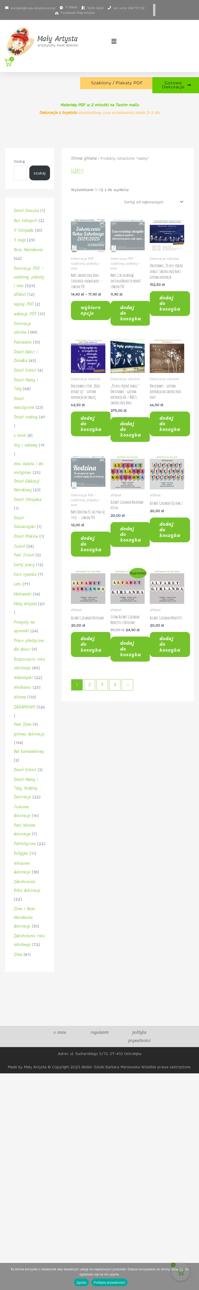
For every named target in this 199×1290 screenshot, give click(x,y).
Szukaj (19, 161)
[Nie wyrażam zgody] (192, 1276)
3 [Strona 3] (102, 684)
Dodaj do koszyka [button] (130, 313)
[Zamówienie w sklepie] (153, 202)
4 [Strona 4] (115, 684)
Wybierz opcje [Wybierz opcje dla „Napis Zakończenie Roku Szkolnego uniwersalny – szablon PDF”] (91, 310)
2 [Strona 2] (90, 684)
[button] (113, 41)
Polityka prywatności (109, 1282)
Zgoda (81, 1282)
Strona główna (84, 158)
